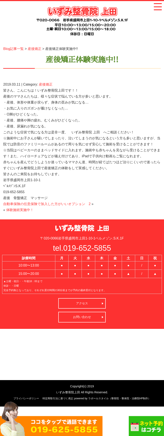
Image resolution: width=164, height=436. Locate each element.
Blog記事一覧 (13, 49)
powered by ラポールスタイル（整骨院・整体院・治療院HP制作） (112, 398)
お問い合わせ (82, 317)
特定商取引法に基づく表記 (57, 398)
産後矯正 (34, 49)
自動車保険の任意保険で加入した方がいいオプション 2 (47, 204)
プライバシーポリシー (26, 398)
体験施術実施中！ (20, 210)
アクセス (82, 303)
